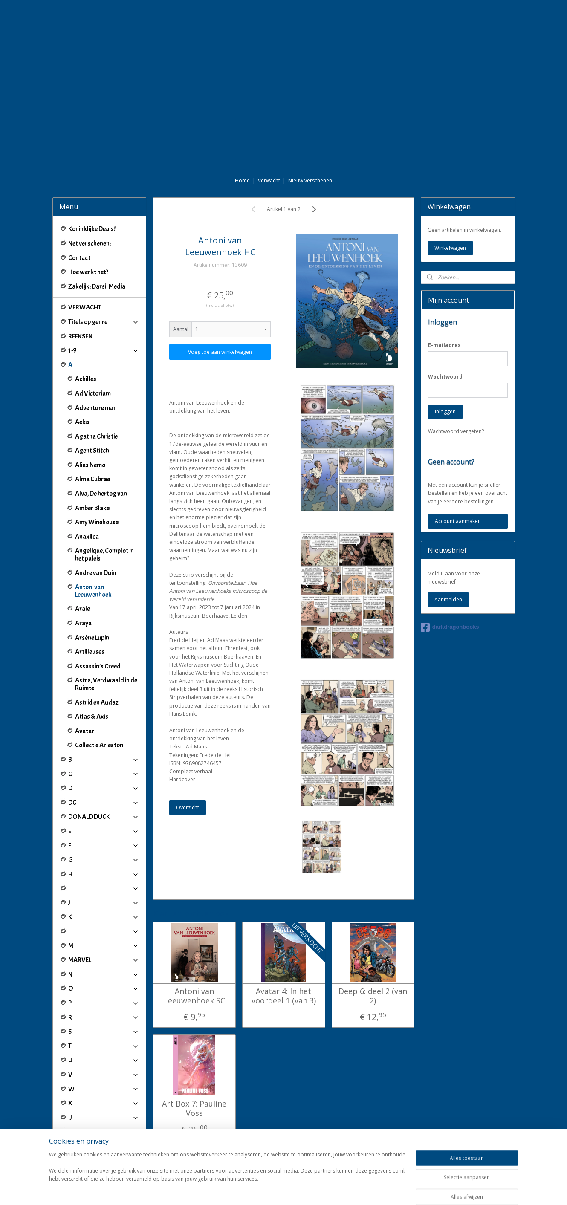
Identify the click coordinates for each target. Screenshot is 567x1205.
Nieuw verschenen (310, 180)
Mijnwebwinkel (382, 1189)
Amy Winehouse (97, 522)
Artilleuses (89, 651)
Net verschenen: (89, 243)
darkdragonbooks (450, 627)
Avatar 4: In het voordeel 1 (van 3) (283, 996)
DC (103, 802)
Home (242, 180)
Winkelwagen (450, 247)
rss (275, 1189)
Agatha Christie (96, 436)
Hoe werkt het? (88, 272)
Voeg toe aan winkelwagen (220, 351)
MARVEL (103, 960)
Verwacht (269, 180)
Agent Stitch (92, 450)
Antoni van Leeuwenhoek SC (194, 996)
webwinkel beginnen (308, 1189)
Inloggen (445, 411)
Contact (79, 258)
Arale (82, 608)
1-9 (103, 350)
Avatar (84, 731)
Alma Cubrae (92, 479)
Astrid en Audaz (97, 702)
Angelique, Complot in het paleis (104, 554)
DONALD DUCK (103, 816)
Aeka (82, 422)
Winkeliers (103, 1153)
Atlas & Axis (91, 716)
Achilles (85, 379)
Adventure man (96, 408)
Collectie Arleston (99, 745)
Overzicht (187, 807)
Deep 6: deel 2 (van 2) (372, 996)
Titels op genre (103, 322)
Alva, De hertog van (101, 493)
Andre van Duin (95, 573)
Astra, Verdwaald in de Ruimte (106, 684)
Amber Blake (92, 508)
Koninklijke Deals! (92, 229)
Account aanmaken (458, 521)
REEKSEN (80, 336)
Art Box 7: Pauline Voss (194, 1108)
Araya (83, 623)
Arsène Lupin (92, 637)
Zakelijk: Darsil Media (96, 286)
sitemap (257, 1189)
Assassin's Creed (98, 666)
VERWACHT (84, 307)
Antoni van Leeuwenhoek (93, 591)
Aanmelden (448, 599)
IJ (103, 1117)
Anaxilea (87, 536)
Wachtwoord (445, 376)
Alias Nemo (90, 465)
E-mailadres (444, 345)
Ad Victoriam (93, 393)
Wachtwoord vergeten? (456, 431)
